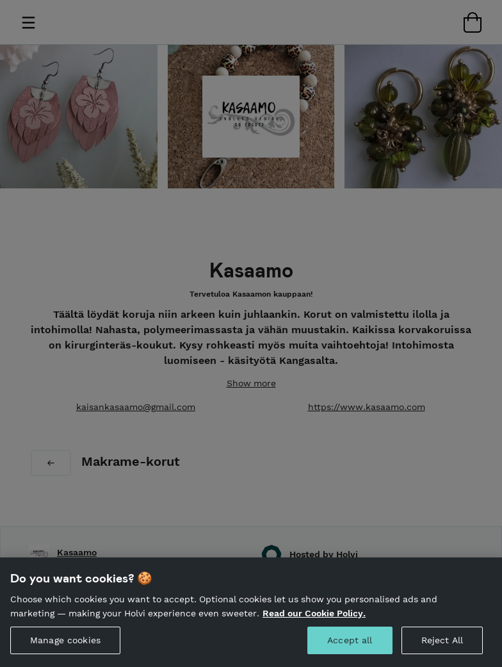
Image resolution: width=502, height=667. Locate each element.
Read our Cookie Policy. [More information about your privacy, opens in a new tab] (314, 634)
